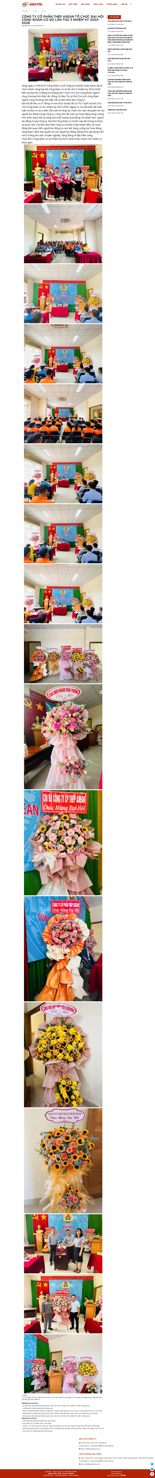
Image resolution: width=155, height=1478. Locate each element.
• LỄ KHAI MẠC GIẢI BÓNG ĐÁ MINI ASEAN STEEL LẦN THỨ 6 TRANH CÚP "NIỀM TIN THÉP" (51, 1416)
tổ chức (34, 1397)
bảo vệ (65, 1397)
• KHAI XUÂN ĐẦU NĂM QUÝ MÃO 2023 (34, 1421)
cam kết (24, 1399)
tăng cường (91, 1397)
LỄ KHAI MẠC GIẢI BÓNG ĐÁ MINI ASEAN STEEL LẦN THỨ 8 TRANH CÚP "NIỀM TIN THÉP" (120, 93)
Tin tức (35, 11)
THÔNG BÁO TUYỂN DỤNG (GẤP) (117, 110)
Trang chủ (25, 11)
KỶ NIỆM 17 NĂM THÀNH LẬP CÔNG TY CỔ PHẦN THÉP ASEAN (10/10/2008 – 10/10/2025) (120, 70)
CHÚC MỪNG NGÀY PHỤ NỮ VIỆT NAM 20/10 (119, 60)
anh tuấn (46, 1397)
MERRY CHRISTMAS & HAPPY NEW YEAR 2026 (120, 50)
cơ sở (23, 1397)
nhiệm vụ (37, 1399)
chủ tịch (52, 1397)
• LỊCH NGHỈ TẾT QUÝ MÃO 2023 (32, 1423)
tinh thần (99, 1397)
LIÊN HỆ (124, 4)
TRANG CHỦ (60, 4)
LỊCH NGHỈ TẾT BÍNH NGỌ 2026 (117, 28)
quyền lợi (71, 1397)
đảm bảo (30, 1399)
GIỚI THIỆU (73, 4)
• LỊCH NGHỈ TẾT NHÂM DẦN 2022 (33, 1431)
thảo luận (59, 1397)
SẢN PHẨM (85, 4)
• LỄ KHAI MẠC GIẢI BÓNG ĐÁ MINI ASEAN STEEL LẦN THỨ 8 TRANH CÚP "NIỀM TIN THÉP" (51, 1406)
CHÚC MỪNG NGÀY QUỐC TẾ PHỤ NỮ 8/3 (120, 21)
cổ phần (28, 1397)
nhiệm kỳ (40, 1397)
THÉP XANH (98, 4)
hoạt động (84, 1397)
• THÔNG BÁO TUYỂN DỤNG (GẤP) (33, 1408)
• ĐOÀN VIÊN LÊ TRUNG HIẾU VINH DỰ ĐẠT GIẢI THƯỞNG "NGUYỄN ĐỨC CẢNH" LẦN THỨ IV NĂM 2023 (55, 1413)
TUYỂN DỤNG (111, 4)
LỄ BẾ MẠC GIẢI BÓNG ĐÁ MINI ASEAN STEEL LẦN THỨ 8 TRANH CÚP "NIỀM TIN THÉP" (120, 82)
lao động (77, 1397)
